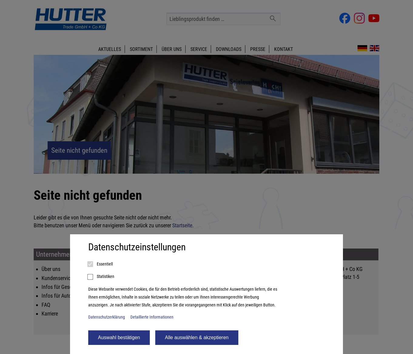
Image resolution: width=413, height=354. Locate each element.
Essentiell (100, 264)
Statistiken (101, 277)
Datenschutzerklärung (106, 317)
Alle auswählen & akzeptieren (197, 337)
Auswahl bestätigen (119, 337)
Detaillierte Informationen (151, 317)
